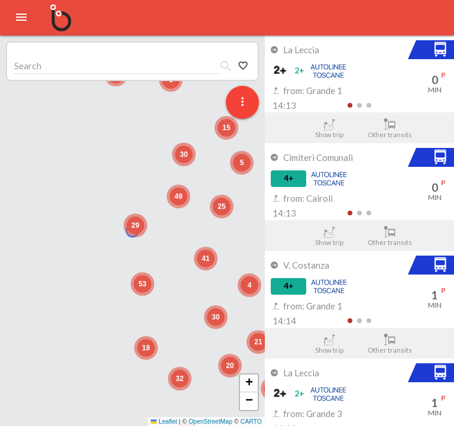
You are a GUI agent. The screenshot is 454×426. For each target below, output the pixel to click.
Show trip (329, 128)
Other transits (390, 128)
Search (27, 65)
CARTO (251, 421)
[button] (135, 225)
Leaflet (164, 421)
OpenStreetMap (210, 421)
